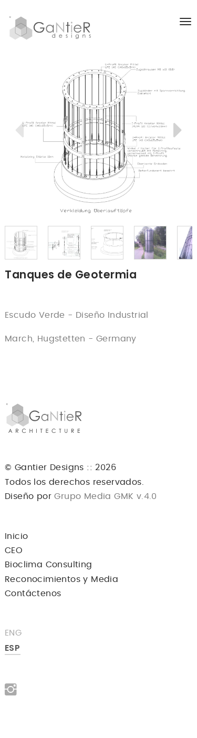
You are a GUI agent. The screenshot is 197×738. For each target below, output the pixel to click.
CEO (14, 550)
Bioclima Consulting (48, 564)
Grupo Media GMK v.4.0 (104, 496)
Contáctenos (33, 593)
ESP (12, 648)
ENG (13, 633)
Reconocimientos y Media (61, 579)
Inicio (16, 536)
